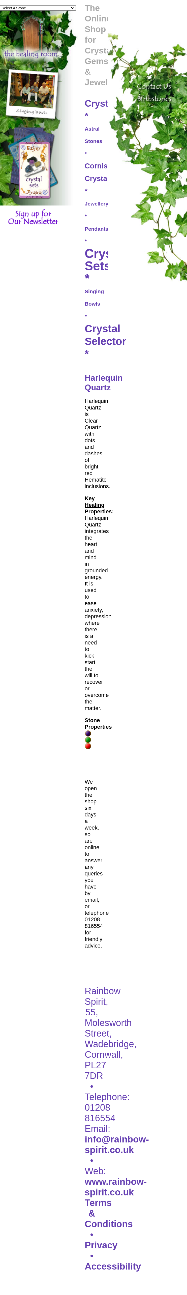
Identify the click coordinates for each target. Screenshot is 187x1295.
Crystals (103, 103)
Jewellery (96, 204)
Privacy (101, 1245)
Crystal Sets (106, 260)
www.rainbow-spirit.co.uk (116, 1186)
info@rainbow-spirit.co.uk (117, 1144)
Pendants (96, 229)
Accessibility (113, 1266)
